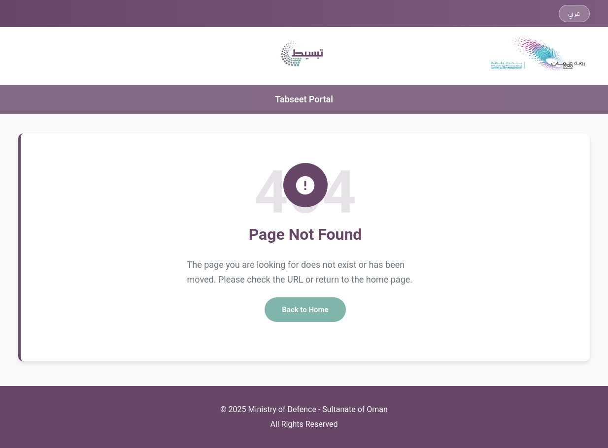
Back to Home (305, 309)
